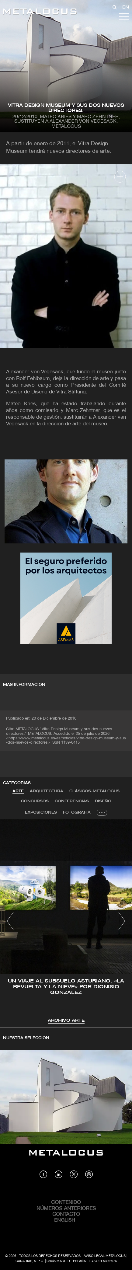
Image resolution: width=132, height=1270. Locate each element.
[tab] (18, 791)
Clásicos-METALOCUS (94, 791)
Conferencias (72, 801)
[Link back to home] (40, 12)
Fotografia (77, 812)
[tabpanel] (66, 921)
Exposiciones (41, 812)
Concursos (35, 801)
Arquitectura (46, 791)
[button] (10, 921)
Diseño (103, 801)
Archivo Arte (66, 1021)
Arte (18, 791)
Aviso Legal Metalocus (105, 1256)
